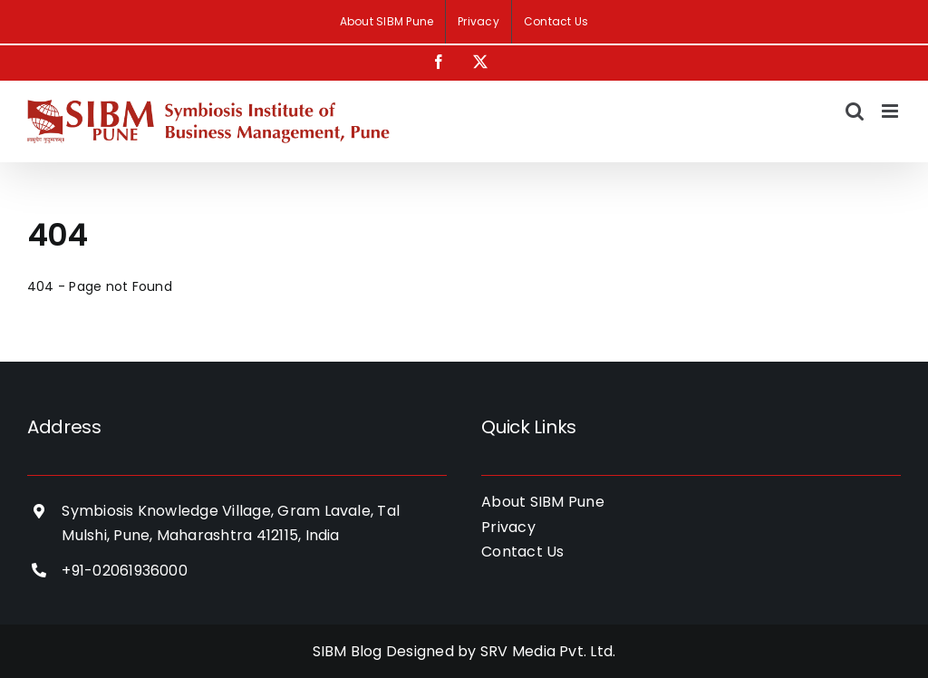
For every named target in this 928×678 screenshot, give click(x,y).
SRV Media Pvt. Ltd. (548, 651)
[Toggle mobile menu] (891, 111)
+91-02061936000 (125, 570)
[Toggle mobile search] (855, 111)
